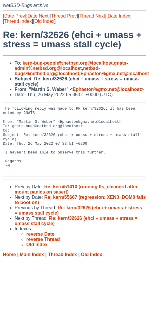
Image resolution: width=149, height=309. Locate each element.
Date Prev (14, 15)
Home (9, 267)
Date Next (37, 15)
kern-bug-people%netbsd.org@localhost (67, 63)
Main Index (32, 267)
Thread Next (92, 15)
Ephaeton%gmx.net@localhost (114, 73)
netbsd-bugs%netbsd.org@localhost (57, 71)
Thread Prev (64, 15)
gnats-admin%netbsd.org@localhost (71, 66)
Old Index (44, 21)
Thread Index (18, 21)
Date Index (119, 15)
